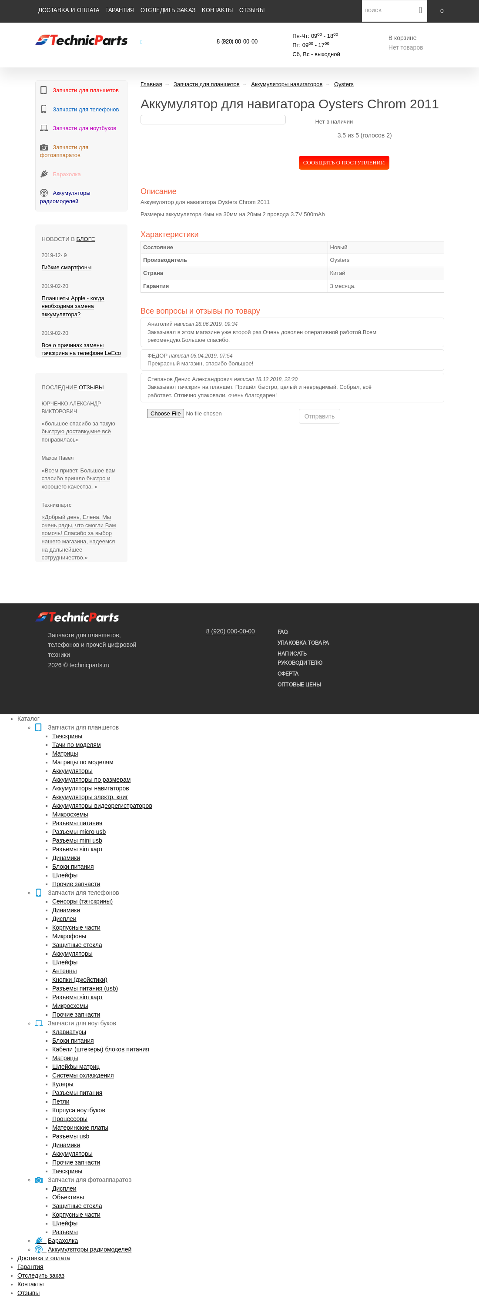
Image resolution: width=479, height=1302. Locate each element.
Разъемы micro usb (79, 831)
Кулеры (63, 1084)
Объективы (68, 1197)
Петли (60, 1101)
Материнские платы (80, 1127)
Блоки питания (73, 866)
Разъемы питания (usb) (85, 988)
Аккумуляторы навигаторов (90, 788)
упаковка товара (303, 643)
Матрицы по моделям (83, 762)
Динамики (66, 857)
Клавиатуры (69, 1031)
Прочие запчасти (76, 883)
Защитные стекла (77, 944)
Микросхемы (70, 814)
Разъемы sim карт (77, 849)
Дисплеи (64, 918)
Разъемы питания (77, 823)
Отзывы (252, 10)
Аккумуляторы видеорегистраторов (102, 805)
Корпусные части (76, 927)
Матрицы (65, 753)
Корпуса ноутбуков (78, 1110)
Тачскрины (67, 736)
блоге (86, 239)
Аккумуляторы (72, 770)
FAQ (283, 632)
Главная (151, 84)
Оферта (288, 674)
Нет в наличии (334, 121)
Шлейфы (64, 875)
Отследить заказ (168, 10)
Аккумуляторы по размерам (91, 779)
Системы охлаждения (83, 1075)
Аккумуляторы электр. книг (90, 796)
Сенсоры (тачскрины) (82, 901)
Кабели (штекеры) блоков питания (100, 1049)
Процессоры (69, 1118)
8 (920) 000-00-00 (230, 631)
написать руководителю (300, 659)
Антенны (64, 970)
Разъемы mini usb (77, 840)
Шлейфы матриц (76, 1066)
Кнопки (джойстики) (79, 979)
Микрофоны (69, 936)
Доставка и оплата (69, 10)
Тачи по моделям (76, 744)
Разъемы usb (70, 1136)
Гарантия (119, 10)
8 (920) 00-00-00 (237, 42)
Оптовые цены (299, 685)
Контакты (217, 10)
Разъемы (65, 1231)
